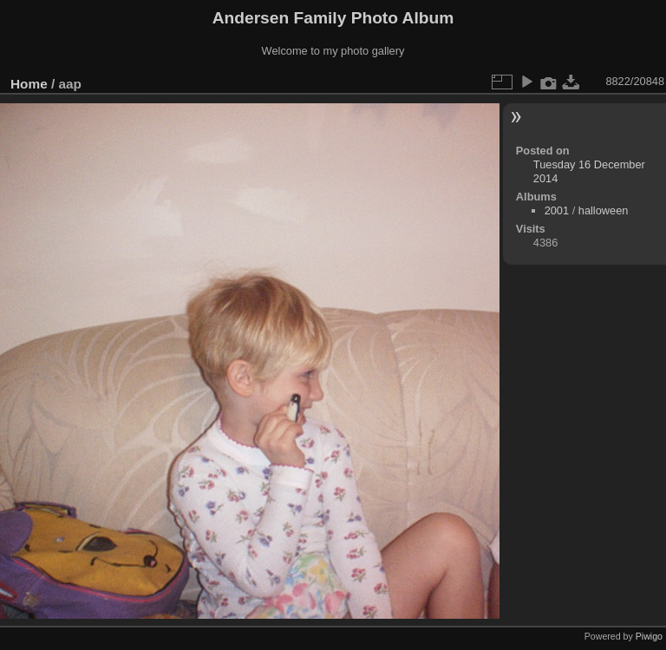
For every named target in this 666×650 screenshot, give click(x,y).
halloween (603, 210)
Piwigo (649, 636)
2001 (557, 210)
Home (29, 83)
